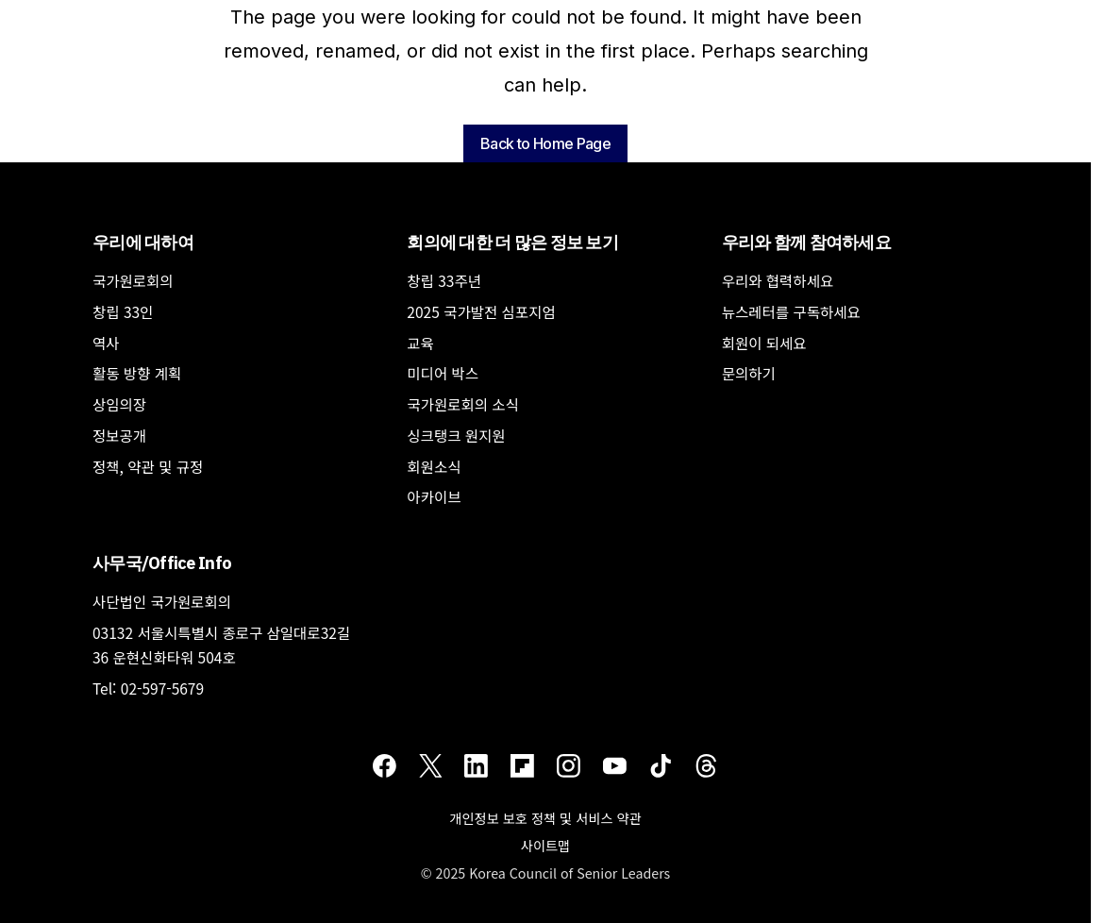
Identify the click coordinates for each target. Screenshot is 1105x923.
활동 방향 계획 (136, 372)
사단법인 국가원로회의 (161, 601)
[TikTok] (661, 765)
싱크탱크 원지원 (456, 435)
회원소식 (433, 466)
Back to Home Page (545, 143)
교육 (420, 342)
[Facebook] (384, 765)
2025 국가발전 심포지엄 (481, 311)
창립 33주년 (444, 280)
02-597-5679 (162, 688)
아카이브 (433, 496)
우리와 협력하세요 (778, 280)
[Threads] (706, 765)
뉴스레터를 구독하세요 (791, 311)
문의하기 (749, 372)
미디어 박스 (442, 372)
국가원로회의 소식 (463, 404)
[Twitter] (431, 765)
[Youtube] (615, 765)
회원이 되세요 (764, 342)
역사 (106, 342)
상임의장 (119, 404)
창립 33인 (122, 311)
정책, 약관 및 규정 (147, 466)
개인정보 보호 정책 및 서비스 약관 (545, 818)
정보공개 (119, 435)
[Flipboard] (522, 765)
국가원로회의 (133, 280)
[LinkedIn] (476, 765)
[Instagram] (568, 765)
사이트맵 (545, 845)
